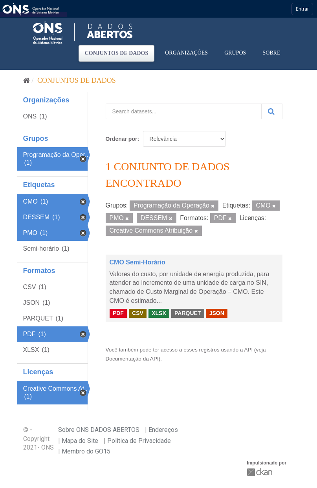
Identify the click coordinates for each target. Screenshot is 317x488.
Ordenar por (121, 139)
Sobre (271, 53)
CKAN (260, 472)
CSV (137, 313)
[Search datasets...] (184, 111)
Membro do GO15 (86, 451)
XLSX (159, 313)
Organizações (186, 53)
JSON (216, 313)
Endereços (163, 429)
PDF (118, 313)
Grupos (235, 53)
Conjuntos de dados (116, 53)
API (248, 350)
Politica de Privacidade (139, 440)
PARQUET (187, 313)
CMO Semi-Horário (137, 262)
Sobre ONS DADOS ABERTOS (98, 429)
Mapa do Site (80, 440)
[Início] (26, 80)
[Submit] (271, 111)
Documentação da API (132, 359)
